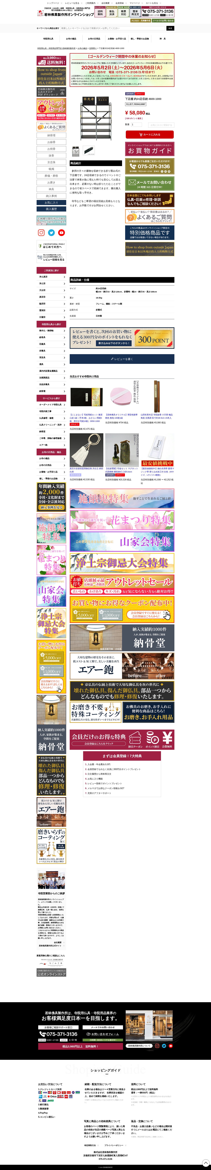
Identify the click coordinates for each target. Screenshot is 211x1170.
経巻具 (42, 337)
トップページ (53, 3)
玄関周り (93, 48)
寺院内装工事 (45, 411)
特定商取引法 (90, 1145)
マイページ (135, 3)
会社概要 (105, 3)
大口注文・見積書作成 (140, 21)
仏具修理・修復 (46, 418)
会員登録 (120, 3)
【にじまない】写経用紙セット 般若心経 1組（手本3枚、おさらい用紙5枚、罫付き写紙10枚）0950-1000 (86, 418)
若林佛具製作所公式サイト (50, 946)
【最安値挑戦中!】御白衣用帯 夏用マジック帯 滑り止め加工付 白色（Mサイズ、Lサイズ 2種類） (157, 471)
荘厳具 (42, 344)
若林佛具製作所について (139, 1046)
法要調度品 (44, 377)
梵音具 (42, 357)
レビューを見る (72, 3)
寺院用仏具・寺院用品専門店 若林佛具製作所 (56, 48)
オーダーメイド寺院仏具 (50, 404)
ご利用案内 (90, 3)
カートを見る (152, 3)
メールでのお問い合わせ (163, 21)
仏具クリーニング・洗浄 (50, 425)
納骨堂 (42, 431)
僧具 (41, 364)
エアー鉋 (43, 445)
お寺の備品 (82, 48)
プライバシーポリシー (113, 1145)
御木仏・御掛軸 (46, 330)
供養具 (42, 351)
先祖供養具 (44, 384)
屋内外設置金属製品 (48, 371)
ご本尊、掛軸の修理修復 (50, 438)
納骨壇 (42, 391)
